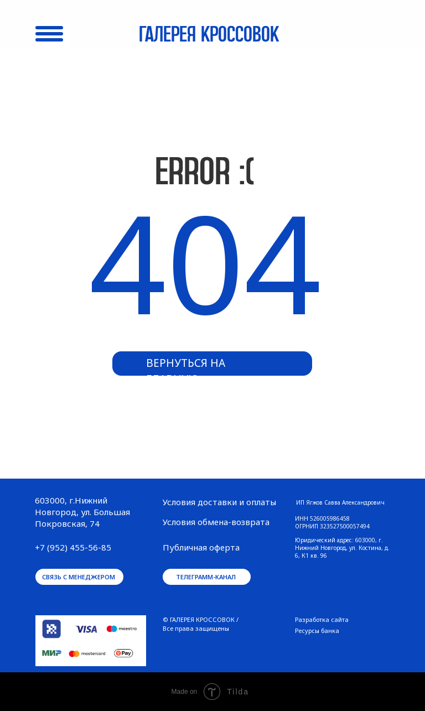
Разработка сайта (322, 619)
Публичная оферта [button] (201, 547)
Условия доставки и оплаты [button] (219, 501)
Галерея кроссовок (209, 35)
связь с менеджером (78, 577)
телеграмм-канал (206, 577)
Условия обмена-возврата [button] (216, 521)
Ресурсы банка (317, 630)
